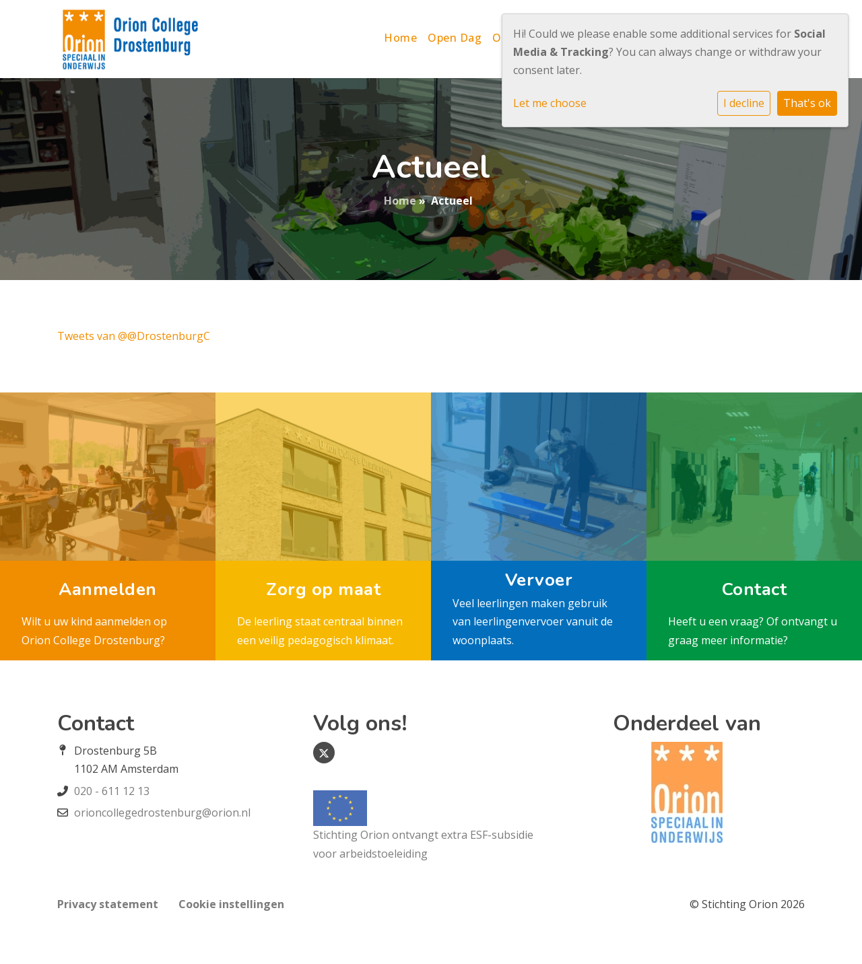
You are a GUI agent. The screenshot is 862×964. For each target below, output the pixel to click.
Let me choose (550, 103)
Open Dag (455, 37)
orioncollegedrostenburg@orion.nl (162, 812)
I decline (743, 103)
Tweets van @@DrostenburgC (133, 336)
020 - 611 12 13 (112, 791)
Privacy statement (107, 904)
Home (400, 37)
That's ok (807, 103)
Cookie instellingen (231, 904)
